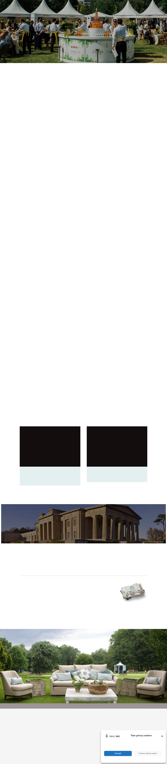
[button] (161, 735)
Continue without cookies (148, 753)
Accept (118, 753)
